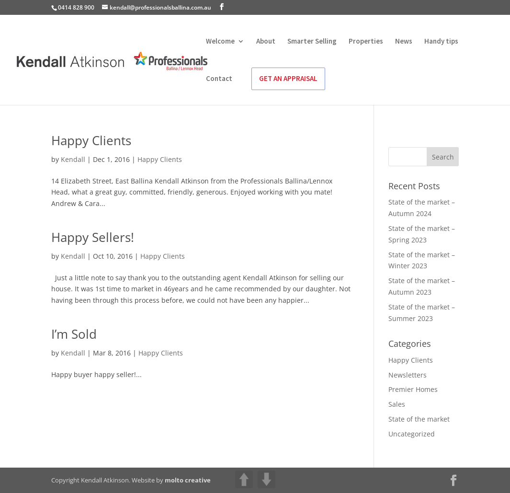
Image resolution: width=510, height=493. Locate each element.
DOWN (266, 479)
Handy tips (441, 42)
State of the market (419, 419)
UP (244, 479)
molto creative (188, 480)
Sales (396, 404)
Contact (219, 79)
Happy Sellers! (92, 237)
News (403, 42)
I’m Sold (74, 334)
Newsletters (407, 374)
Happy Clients (91, 140)
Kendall (73, 159)
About (265, 42)
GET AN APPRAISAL (288, 78)
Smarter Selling (312, 42)
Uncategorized (411, 433)
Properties (366, 42)
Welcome (220, 42)
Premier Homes (413, 389)
